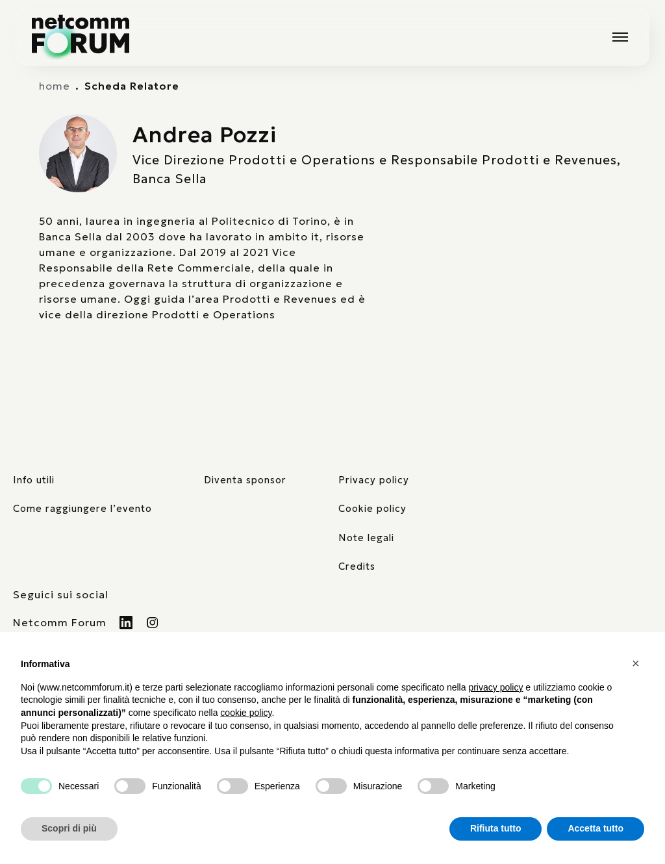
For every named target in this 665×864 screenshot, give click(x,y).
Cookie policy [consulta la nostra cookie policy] (372, 509)
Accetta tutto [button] (595, 828)
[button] (637, 663)
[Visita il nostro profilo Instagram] (153, 622)
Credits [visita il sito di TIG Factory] (356, 566)
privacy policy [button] (495, 687)
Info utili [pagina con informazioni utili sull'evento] (34, 480)
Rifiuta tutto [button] (495, 828)
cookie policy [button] (245, 712)
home (54, 85)
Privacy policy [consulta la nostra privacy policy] (373, 480)
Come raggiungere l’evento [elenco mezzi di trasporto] (82, 509)
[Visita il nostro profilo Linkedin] (126, 622)
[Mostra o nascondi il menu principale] (620, 37)
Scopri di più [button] (69, 828)
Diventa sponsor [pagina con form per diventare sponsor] (245, 480)
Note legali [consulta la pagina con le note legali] (366, 538)
